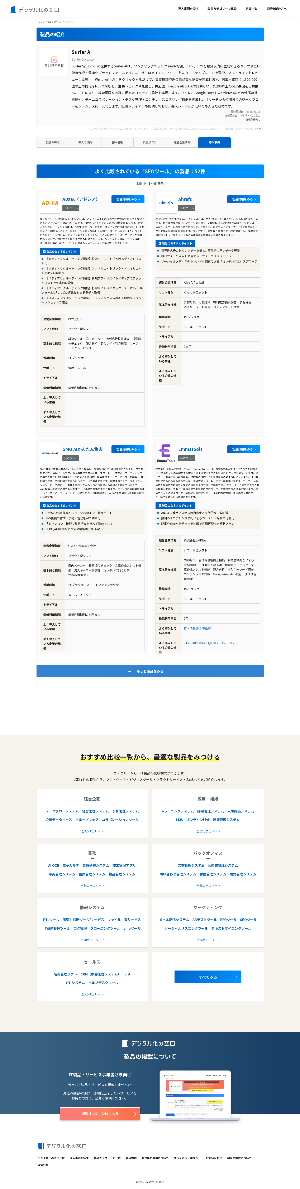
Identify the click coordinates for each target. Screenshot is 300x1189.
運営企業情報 (182, 142)
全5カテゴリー (91, 994)
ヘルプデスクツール (103, 982)
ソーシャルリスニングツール (186, 928)
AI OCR (53, 865)
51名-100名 (226, 643)
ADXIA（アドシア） (81, 199)
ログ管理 (80, 928)
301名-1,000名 (208, 643)
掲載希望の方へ (276, 8)
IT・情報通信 (192, 628)
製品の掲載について (239, 1158)
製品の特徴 (52, 142)
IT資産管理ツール (56, 928)
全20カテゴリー (206, 885)
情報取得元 (253, 119)
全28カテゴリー (91, 940)
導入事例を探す (188, 8)
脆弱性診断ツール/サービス (83, 919)
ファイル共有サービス (124, 919)
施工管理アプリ (124, 865)
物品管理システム (122, 874)
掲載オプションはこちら (100, 1113)
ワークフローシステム (62, 810)
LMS (179, 819)
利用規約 (131, 1158)
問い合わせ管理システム (177, 874)
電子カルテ (70, 865)
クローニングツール (105, 928)
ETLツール (51, 919)
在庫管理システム (92, 874)
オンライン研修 (198, 819)
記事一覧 (251, 8)
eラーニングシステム (178, 810)
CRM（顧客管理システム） (101, 973)
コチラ (257, 128)
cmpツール (132, 928)
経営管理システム (95, 810)
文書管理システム (191, 865)
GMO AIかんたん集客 (82, 449)
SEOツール (54, 21)
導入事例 (214, 142)
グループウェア (87, 819)
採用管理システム (210, 810)
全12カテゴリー (206, 831)
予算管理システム (125, 810)
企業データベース (59, 819)
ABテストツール (204, 919)
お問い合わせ (214, 1158)
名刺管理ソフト (65, 973)
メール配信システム (174, 919)
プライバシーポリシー (187, 1158)
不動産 (206, 628)
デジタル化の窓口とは (51, 1158)
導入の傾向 (85, 142)
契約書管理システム (223, 865)
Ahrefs (185, 199)
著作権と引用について (155, 1158)
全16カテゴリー (206, 940)
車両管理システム (62, 874)
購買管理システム (243, 874)
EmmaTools (190, 449)
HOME (40, 21)
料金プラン (150, 142)
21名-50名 (191, 643)
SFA (127, 973)
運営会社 (43, 1165)
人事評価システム (240, 810)
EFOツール (228, 919)
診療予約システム (95, 865)
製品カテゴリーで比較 (222, 8)
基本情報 (117, 142)
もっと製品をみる (150, 671)
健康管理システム (226, 819)
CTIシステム (75, 982)
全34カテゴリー (91, 885)
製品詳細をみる (126, 199)
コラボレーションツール (120, 819)
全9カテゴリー (91, 831)
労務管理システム (213, 874)
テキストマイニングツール (231, 928)
